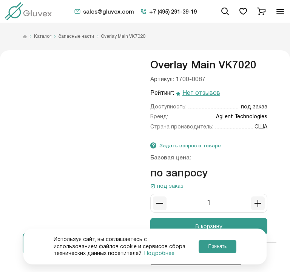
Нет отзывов (201, 93)
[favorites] (243, 11)
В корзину (208, 226)
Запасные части (76, 36)
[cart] (261, 11)
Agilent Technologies (241, 117)
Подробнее (159, 253)
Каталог (42, 36)
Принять (217, 246)
